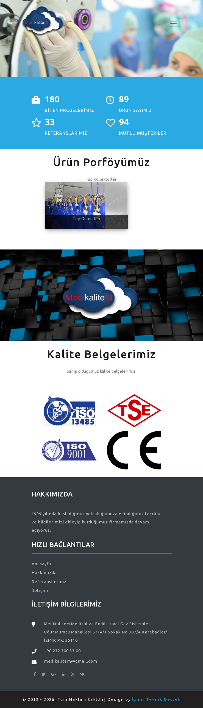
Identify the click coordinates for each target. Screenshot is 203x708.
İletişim (40, 590)
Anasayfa (41, 563)
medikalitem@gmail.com (70, 661)
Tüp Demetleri (86, 218)
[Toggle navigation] (173, 21)
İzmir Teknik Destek (156, 699)
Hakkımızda (44, 572)
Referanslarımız (49, 581)
